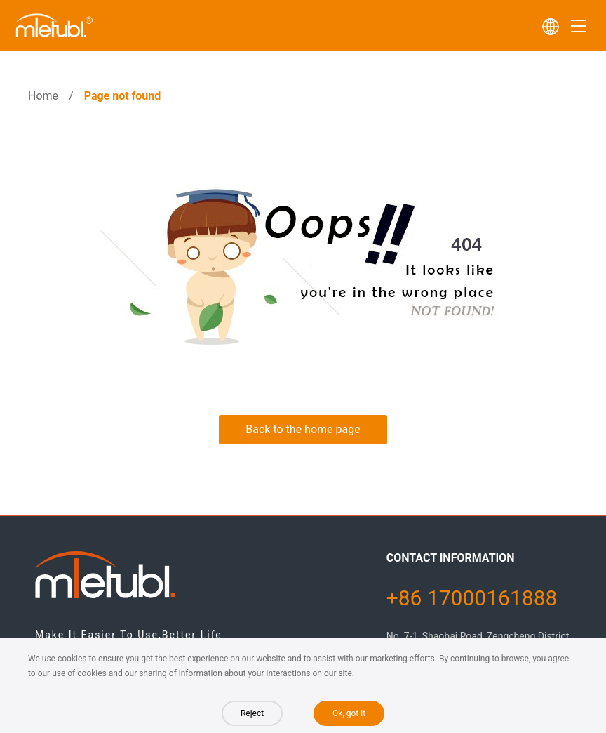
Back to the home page (302, 429)
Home (43, 96)
